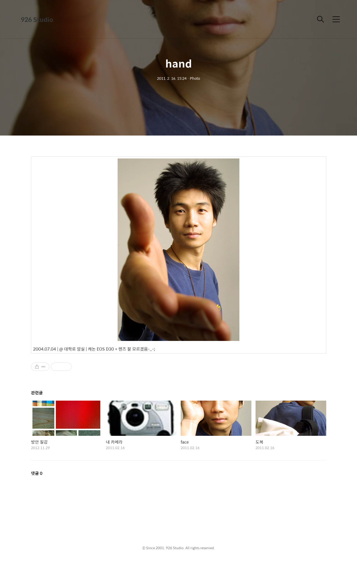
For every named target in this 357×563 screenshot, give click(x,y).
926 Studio (37, 19)
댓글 (37, 473)
